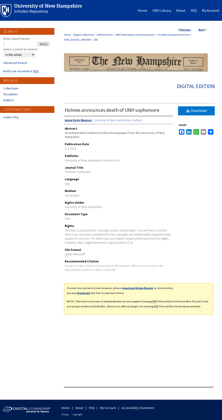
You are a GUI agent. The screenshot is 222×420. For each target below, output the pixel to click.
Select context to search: (20, 49)
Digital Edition (196, 86)
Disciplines (10, 94)
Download (196, 111)
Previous (185, 29)
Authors (8, 100)
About (79, 408)
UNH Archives (105, 34)
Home (67, 34)
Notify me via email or (21, 71)
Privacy (65, 414)
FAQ (91, 408)
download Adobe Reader (137, 288)
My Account (108, 408)
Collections (11, 88)
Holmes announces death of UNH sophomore (112, 110)
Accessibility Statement (137, 408)
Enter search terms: (16, 39)
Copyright (77, 414)
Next (201, 29)
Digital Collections (83, 34)
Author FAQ (11, 117)
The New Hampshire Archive (173, 34)
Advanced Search (15, 63)
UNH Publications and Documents (134, 34)
